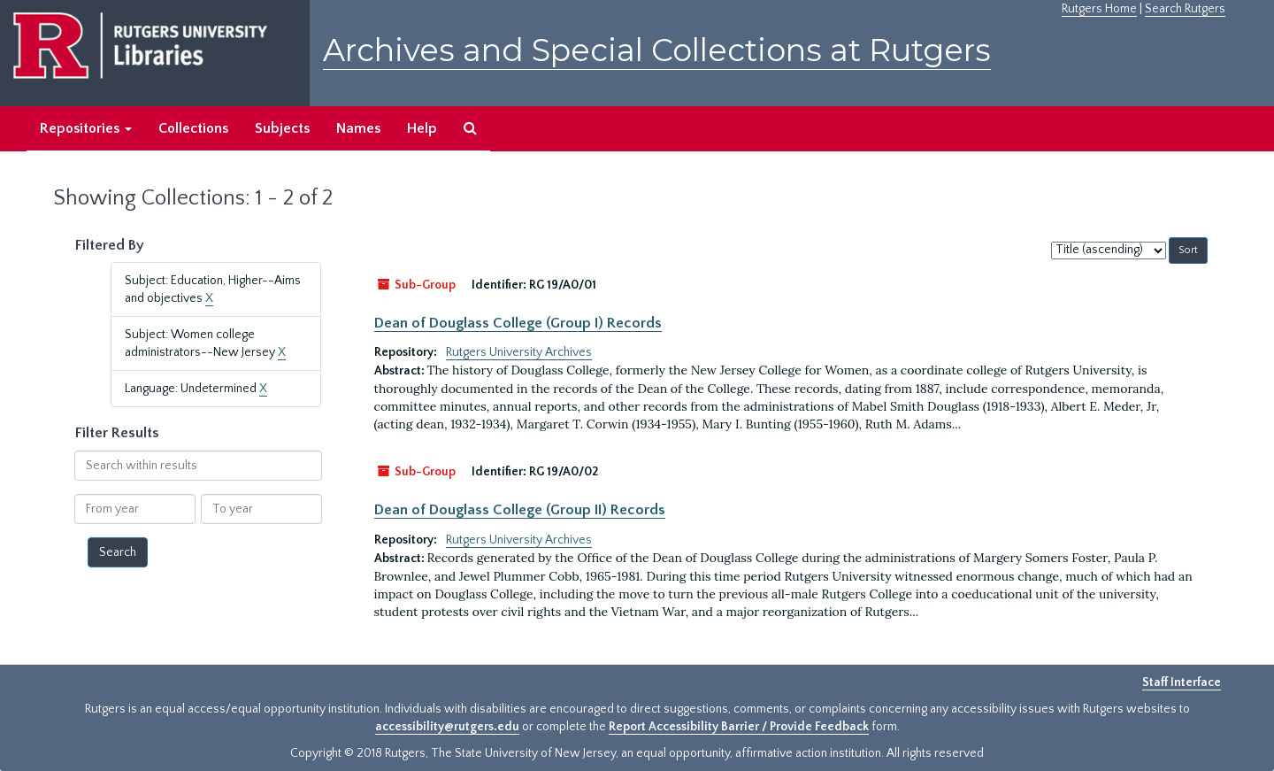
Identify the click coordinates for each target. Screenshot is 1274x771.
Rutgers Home (1099, 9)
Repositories (86, 128)
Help (422, 128)
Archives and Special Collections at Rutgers (657, 50)
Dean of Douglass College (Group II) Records (519, 510)
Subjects (282, 128)
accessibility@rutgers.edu (447, 727)
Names (358, 128)
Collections (193, 128)
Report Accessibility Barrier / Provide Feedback (739, 727)
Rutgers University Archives (519, 352)
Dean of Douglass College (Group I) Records (518, 323)
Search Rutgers (1185, 9)
